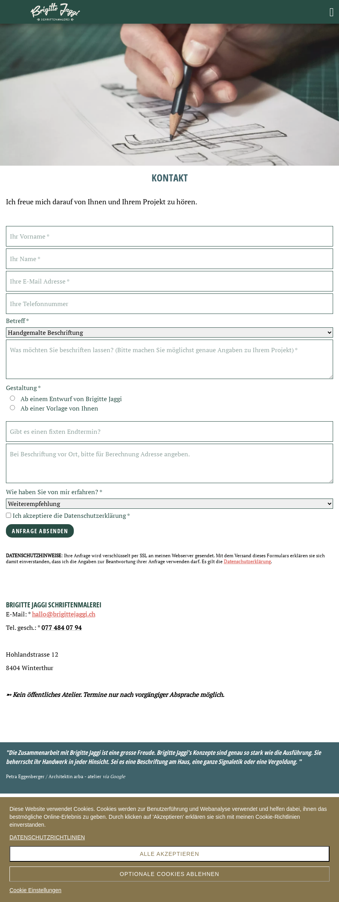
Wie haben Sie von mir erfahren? (54, 492)
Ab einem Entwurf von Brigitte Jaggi (71, 398)
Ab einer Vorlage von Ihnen (59, 408)
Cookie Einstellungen (35, 890)
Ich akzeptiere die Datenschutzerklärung (68, 515)
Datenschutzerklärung (247, 561)
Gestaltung (23, 387)
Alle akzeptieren (169, 854)
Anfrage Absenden (40, 531)
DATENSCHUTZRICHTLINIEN (47, 837)
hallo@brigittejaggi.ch (63, 614)
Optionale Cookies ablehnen (169, 874)
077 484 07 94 (61, 627)
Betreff (17, 320)
